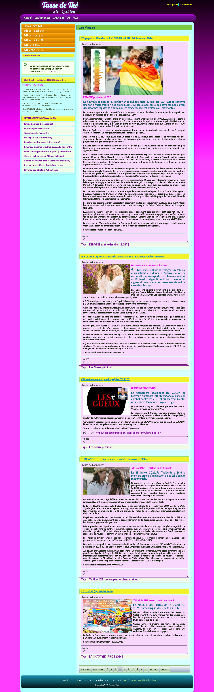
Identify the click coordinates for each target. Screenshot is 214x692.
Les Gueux (95, 367)
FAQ (75, 17)
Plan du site (152, 680)
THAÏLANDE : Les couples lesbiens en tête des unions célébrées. (116, 459)
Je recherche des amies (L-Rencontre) (42, 142)
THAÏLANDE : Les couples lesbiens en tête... (113, 579)
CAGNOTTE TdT (48, 71)
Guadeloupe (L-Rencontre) (36, 128)
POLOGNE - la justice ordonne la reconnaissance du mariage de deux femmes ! (123, 256)
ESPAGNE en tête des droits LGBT (108, 244)
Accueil (28, 17)
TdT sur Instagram (34, 35)
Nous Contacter (129, 680)
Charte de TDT (61, 17)
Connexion (186, 4)
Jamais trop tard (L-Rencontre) (38, 124)
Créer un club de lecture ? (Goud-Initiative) (44, 156)
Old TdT (141, 680)
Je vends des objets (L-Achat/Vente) (41, 170)
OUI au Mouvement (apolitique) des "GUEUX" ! (105, 379)
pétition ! (107, 367)
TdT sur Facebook (34, 30)
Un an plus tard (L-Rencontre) (38, 137)
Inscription (172, 4)
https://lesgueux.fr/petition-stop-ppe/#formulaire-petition (128, 432)
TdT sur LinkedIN (33, 40)
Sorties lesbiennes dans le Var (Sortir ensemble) (47, 160)
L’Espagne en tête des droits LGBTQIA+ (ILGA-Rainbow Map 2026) (117, 38)
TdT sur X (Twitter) (34, 45)
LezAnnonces (42, 17)
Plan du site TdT (33, 26)
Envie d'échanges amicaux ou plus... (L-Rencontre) (47, 151)
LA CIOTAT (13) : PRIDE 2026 (97, 591)
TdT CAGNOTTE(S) (34, 49)
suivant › (154, 669)
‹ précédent (98, 669)
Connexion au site (31, 55)
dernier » (165, 669)
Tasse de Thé (60, 5)
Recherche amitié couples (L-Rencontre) (43, 165)
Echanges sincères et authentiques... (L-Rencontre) (48, 147)
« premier (85, 669)
